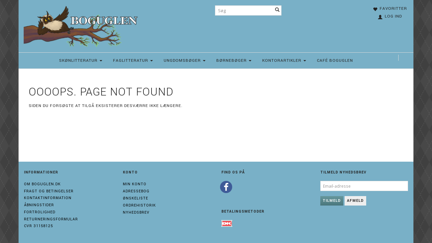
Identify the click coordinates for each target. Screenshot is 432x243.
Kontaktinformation (48, 197)
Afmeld (355, 200)
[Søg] (277, 10)
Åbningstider (39, 205)
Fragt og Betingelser (49, 191)
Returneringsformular (51, 219)
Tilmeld (332, 200)
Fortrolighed (39, 212)
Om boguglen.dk (42, 184)
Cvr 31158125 (38, 225)
